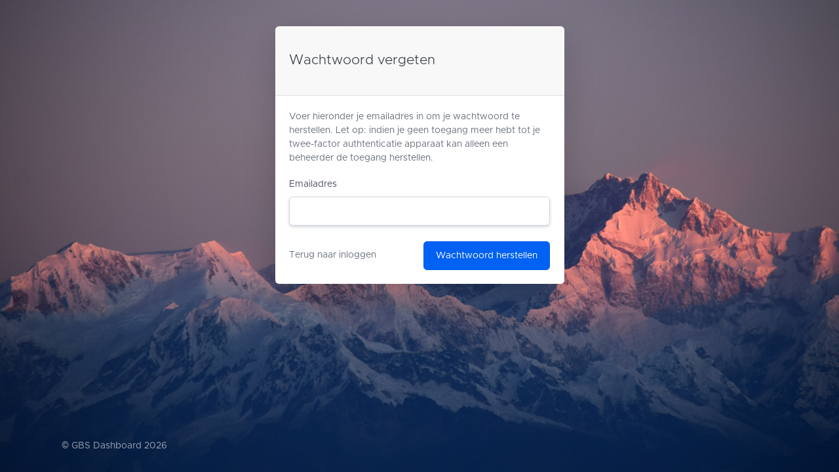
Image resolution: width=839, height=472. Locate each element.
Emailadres (313, 184)
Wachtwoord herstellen (486, 255)
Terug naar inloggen (332, 255)
